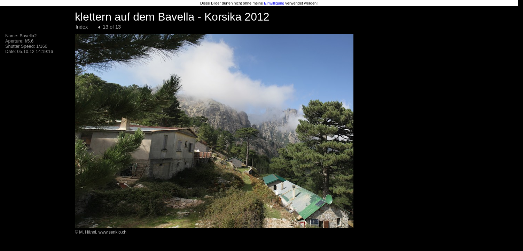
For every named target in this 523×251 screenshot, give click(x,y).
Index (82, 27)
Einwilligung (274, 3)
